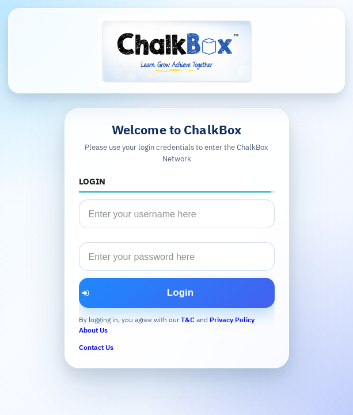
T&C (188, 319)
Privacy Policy (232, 319)
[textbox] (177, 213)
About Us (93, 330)
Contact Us (96, 347)
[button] (177, 293)
